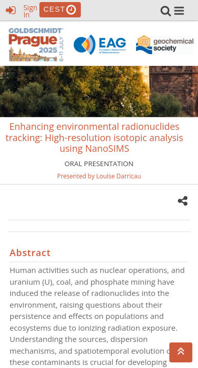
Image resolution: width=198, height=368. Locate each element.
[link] (165, 10)
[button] (179, 10)
